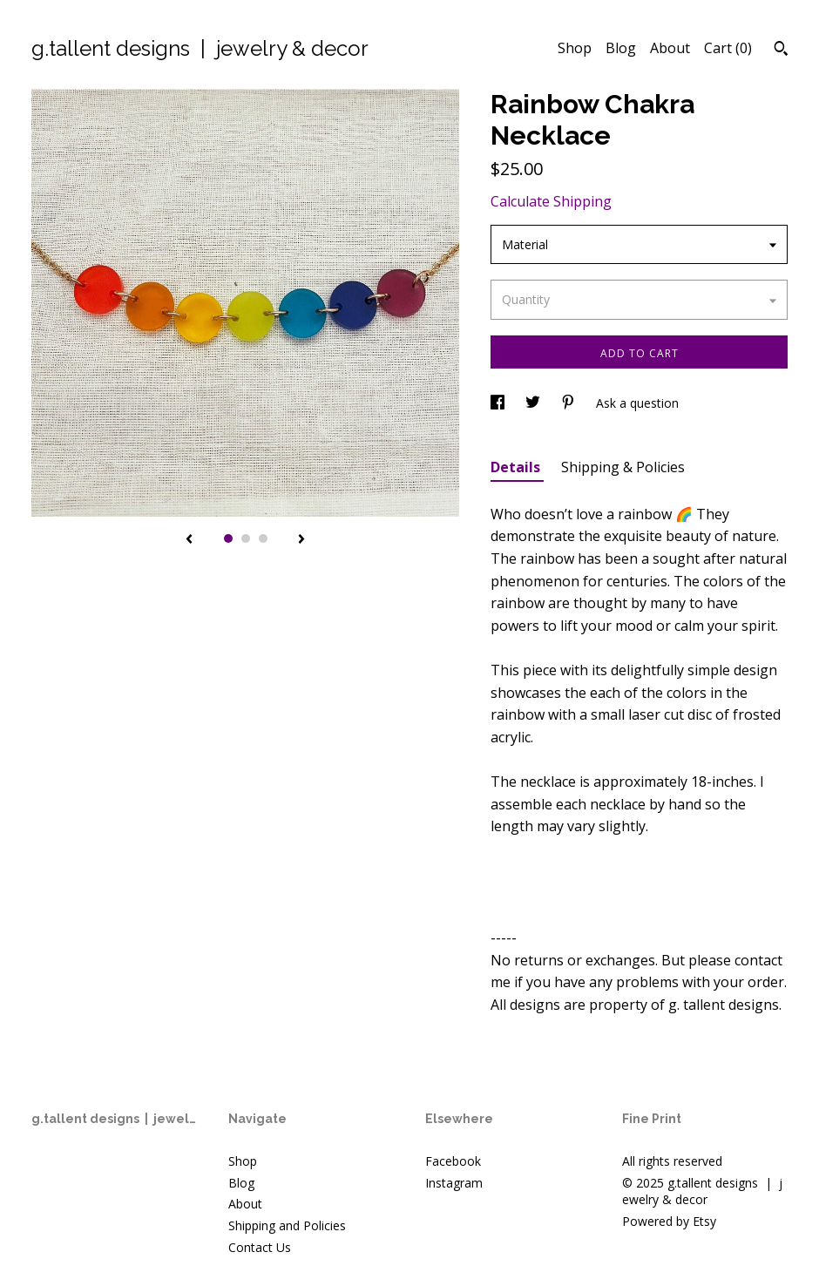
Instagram (454, 1182)
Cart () (728, 48)
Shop (575, 48)
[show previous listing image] (189, 540)
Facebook (453, 1161)
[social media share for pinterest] (570, 403)
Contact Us (259, 1247)
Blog (621, 48)
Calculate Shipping (551, 201)
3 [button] (263, 538)
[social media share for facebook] (499, 403)
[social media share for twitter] (534, 403)
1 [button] (228, 538)
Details (517, 467)
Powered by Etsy (669, 1221)
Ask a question (637, 403)
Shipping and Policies (287, 1225)
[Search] (781, 50)
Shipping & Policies (623, 467)
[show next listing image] (301, 540)
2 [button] (245, 538)
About (670, 48)
